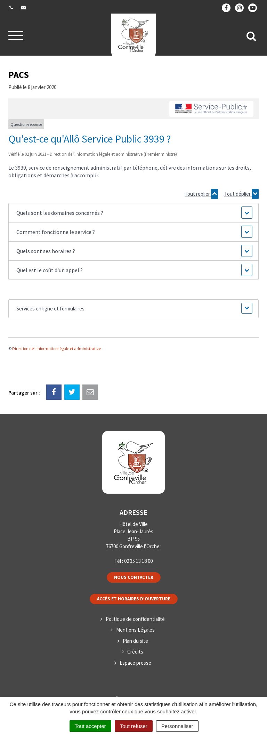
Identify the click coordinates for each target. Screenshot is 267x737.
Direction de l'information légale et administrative (56, 348)
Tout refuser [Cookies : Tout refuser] (133, 726)
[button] (133, 212)
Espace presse (135, 662)
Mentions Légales (135, 629)
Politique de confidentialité (135, 619)
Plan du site (135, 641)
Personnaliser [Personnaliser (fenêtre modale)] (177, 726)
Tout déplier (241, 194)
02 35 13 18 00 (138, 561)
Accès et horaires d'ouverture (133, 599)
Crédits (135, 651)
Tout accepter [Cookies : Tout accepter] (90, 726)
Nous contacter (133, 577)
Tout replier (201, 194)
